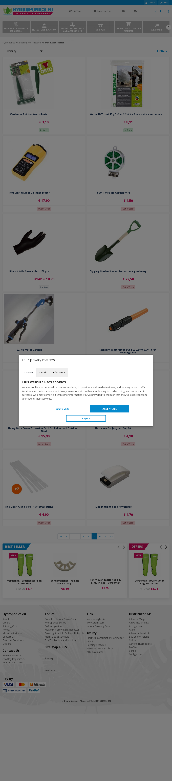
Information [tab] (59, 372)
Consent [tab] (29, 372)
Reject (86, 418)
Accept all (109, 408)
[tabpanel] (86, 390)
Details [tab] (43, 372)
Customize (62, 408)
